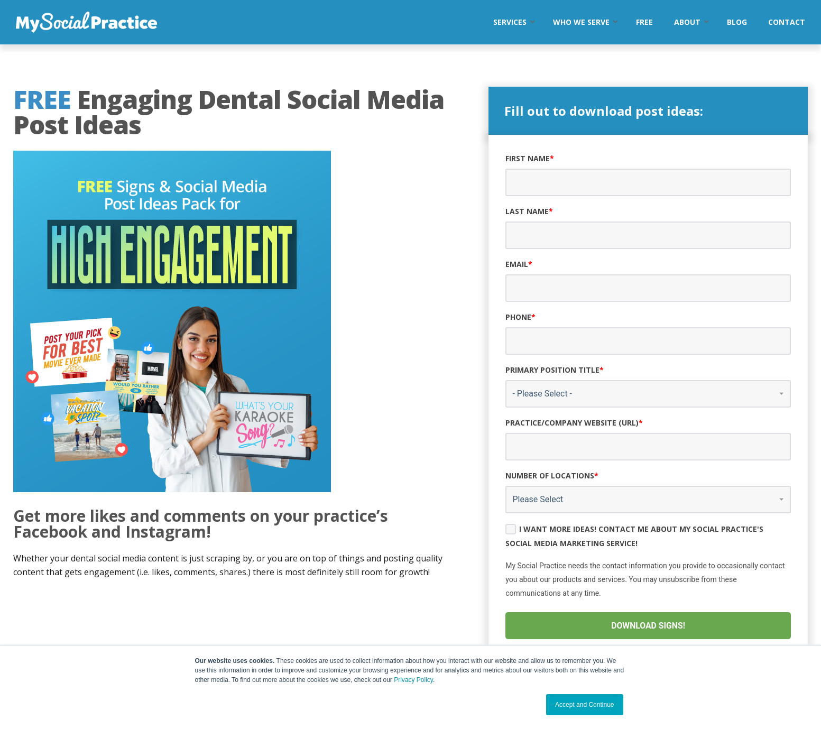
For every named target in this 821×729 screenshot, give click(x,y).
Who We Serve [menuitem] (581, 22)
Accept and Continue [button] (584, 704)
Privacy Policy (413, 680)
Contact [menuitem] (786, 22)
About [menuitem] (687, 22)
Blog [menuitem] (737, 22)
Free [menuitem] (644, 22)
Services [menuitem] (510, 22)
